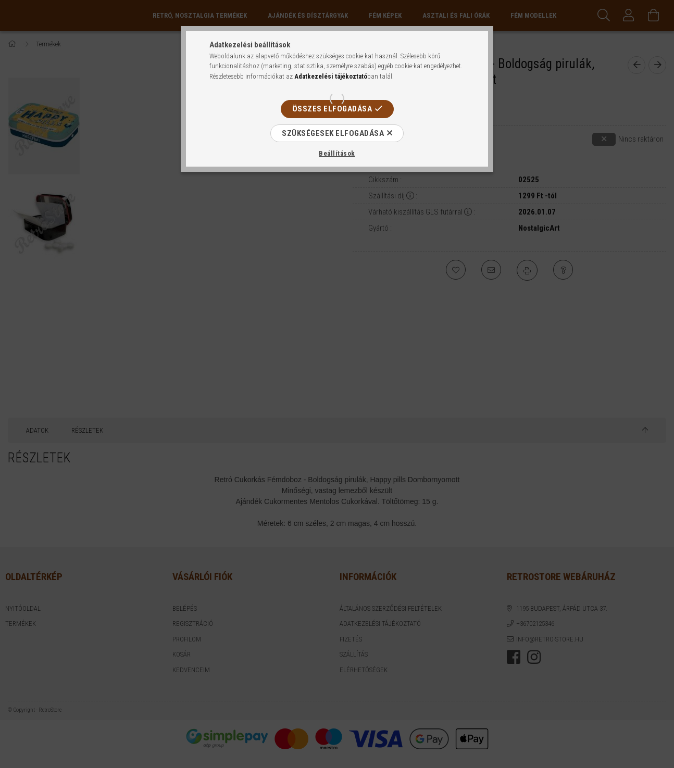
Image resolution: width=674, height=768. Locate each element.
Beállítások (337, 153)
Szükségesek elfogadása (333, 133)
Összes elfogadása (332, 109)
